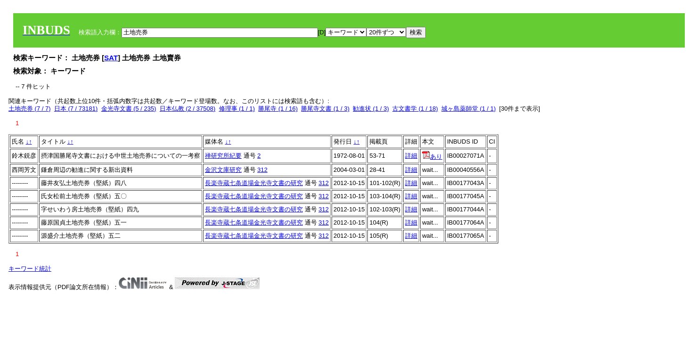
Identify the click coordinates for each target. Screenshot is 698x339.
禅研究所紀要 (223, 155)
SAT (111, 58)
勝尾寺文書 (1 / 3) (325, 108)
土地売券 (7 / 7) (29, 108)
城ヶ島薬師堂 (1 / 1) (468, 108)
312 (262, 169)
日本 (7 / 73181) (76, 108)
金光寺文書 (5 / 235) (128, 108)
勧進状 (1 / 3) (371, 108)
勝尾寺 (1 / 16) (278, 108)
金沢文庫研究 (223, 169)
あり (432, 156)
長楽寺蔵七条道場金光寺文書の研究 (254, 182)
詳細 (411, 155)
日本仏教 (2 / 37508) (188, 108)
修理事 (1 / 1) (237, 108)
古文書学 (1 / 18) (415, 108)
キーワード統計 (29, 268)
